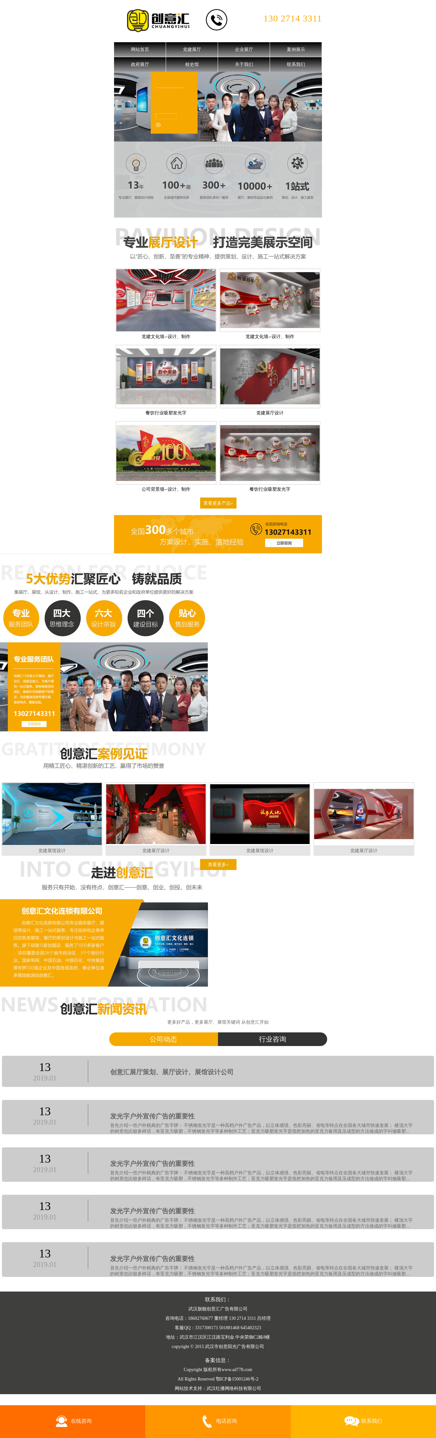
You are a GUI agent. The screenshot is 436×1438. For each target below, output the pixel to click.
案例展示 (296, 49)
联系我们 (296, 64)
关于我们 (244, 64)
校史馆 (192, 64)
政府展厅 (140, 64)
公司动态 (163, 1039)
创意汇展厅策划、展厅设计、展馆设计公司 (172, 1072)
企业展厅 (244, 49)
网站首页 (140, 49)
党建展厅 (192, 49)
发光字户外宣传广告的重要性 (152, 1116)
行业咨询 (272, 1039)
